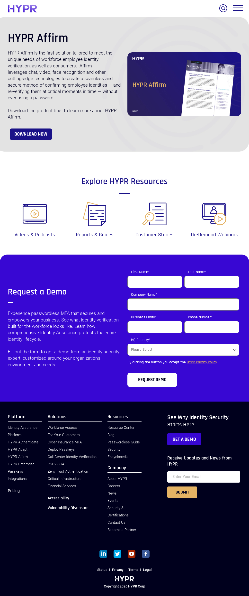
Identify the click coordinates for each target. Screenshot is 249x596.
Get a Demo (184, 439)
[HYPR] (22, 8)
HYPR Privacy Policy (202, 362)
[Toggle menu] (238, 9)
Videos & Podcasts (35, 234)
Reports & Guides (95, 234)
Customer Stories (154, 234)
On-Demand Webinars (214, 234)
